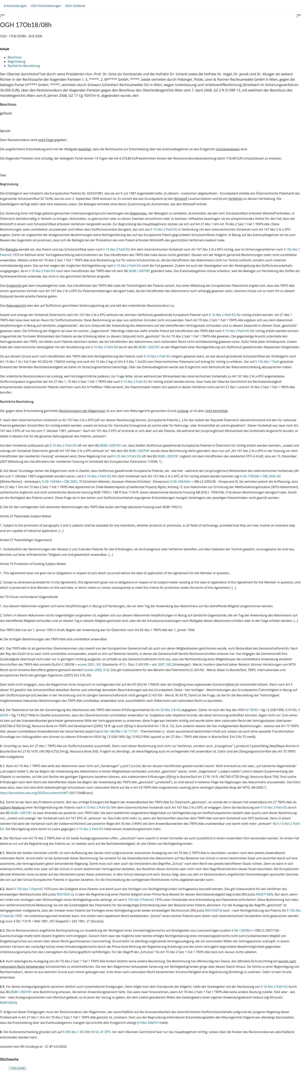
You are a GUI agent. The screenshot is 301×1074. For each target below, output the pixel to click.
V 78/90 (252, 710)
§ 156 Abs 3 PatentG (139, 900)
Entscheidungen (15, 6)
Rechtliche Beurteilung (24, 66)
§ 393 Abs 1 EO (73, 1032)
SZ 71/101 (131, 731)
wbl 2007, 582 (161, 664)
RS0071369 (264, 894)
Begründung (16, 61)
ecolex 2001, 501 (90, 664)
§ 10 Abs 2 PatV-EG (164, 229)
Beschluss (15, 57)
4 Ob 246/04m (180, 481)
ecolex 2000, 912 (96, 670)
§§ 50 (95, 1032)
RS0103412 (65, 894)
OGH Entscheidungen (46, 6)
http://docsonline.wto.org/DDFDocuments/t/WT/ (35, 793)
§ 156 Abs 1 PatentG (28, 889)
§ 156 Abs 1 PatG (267, 362)
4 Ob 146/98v (111, 731)
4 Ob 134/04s (51, 481)
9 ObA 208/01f (148, 1023)
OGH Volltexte (75, 6)
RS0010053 (8, 1003)
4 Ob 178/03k (249, 476)
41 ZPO (105, 1032)
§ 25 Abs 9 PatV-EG (127, 456)
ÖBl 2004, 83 (272, 476)
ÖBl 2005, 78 (73, 481)
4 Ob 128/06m (241, 930)
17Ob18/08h (17, 1068)
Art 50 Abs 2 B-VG (168, 710)
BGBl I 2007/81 (139, 271)
